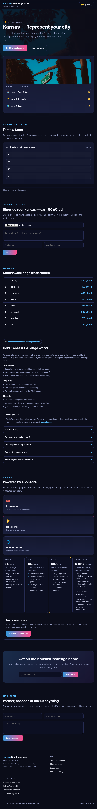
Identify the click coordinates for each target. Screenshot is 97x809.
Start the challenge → (15, 48)
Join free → (70, 674)
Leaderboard (55, 768)
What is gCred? (12, 415)
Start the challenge (57, 760)
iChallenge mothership (12, 782)
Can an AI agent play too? (16, 452)
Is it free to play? (12, 429)
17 (9, 169)
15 (9, 162)
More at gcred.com (48, 422)
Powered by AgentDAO (12, 790)
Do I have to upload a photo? (17, 437)
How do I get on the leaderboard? (19, 459)
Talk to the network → (18, 633)
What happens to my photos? (18, 444)
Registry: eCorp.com (87, 803)
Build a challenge (57, 772)
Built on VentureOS (10, 786)
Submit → (10, 252)
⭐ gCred (86, 5)
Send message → (13, 738)
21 (9, 176)
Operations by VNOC (11, 794)
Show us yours (37, 48)
